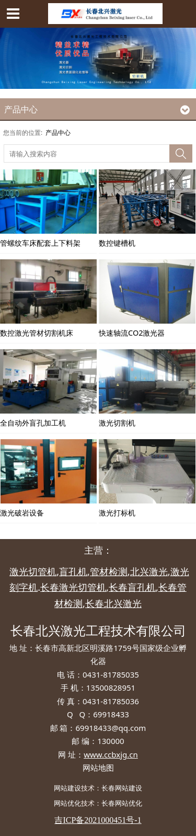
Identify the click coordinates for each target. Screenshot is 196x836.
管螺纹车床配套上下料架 (40, 243)
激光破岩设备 (22, 513)
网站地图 (98, 767)
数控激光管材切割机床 (36, 333)
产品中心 (58, 132)
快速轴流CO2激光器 (132, 333)
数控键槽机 (117, 243)
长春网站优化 (121, 803)
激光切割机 (117, 423)
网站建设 (67, 788)
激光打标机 (117, 513)
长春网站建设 (121, 788)
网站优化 (67, 803)
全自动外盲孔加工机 (33, 423)
